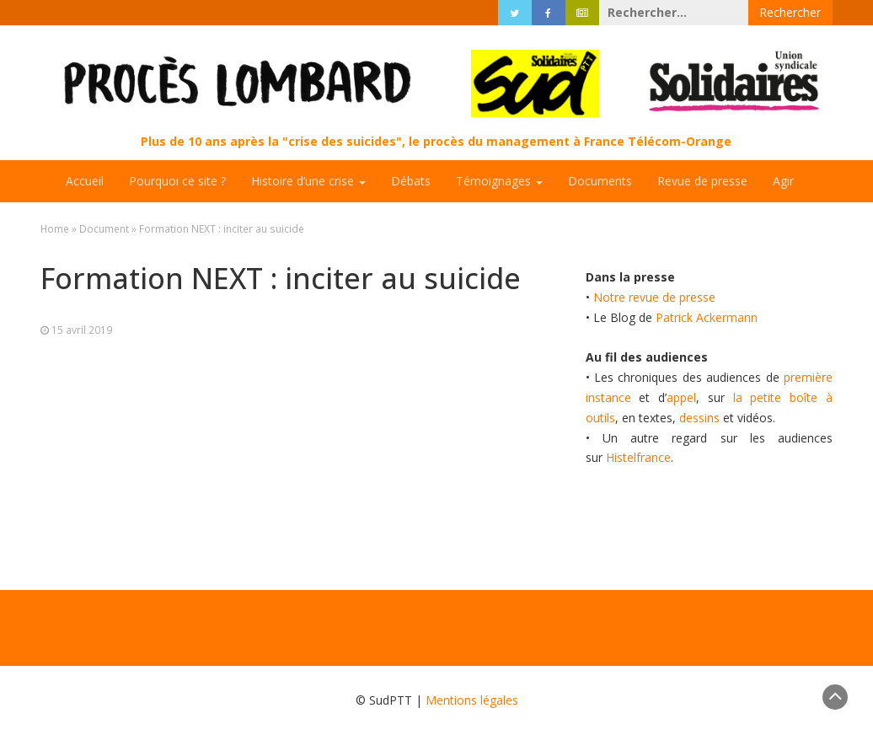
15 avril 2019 (81, 329)
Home (54, 228)
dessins (699, 418)
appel (681, 397)
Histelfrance (638, 457)
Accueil (85, 181)
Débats (411, 181)
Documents (600, 181)
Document (104, 228)
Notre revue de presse (654, 297)
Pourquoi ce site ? (177, 181)
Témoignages (499, 181)
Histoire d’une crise (308, 181)
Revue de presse (702, 181)
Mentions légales (472, 700)
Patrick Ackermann (707, 317)
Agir (783, 181)
